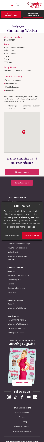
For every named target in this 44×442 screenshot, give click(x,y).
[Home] (34, 5)
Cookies (22, 417)
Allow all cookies (32, 235)
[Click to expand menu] (3, 5)
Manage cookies (12, 235)
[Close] (39, 204)
